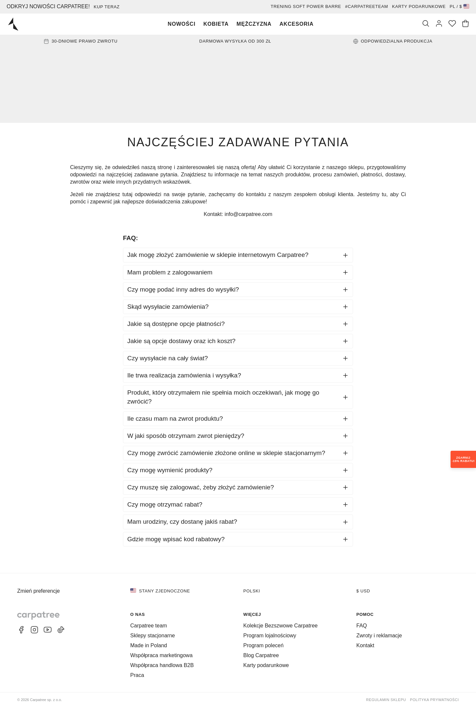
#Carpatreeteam (366, 6)
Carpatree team (148, 625)
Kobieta (215, 24)
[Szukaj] (426, 24)
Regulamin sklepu (386, 700)
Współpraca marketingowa (161, 655)
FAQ (361, 625)
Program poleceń (263, 645)
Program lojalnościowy (269, 635)
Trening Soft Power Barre (306, 6)
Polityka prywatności (434, 700)
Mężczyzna (254, 24)
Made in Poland (148, 645)
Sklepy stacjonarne (152, 635)
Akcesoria (296, 24)
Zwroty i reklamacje (379, 635)
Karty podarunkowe (419, 6)
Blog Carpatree (261, 655)
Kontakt (365, 645)
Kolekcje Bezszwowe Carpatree (280, 625)
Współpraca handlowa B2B (162, 665)
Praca (137, 675)
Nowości (181, 24)
